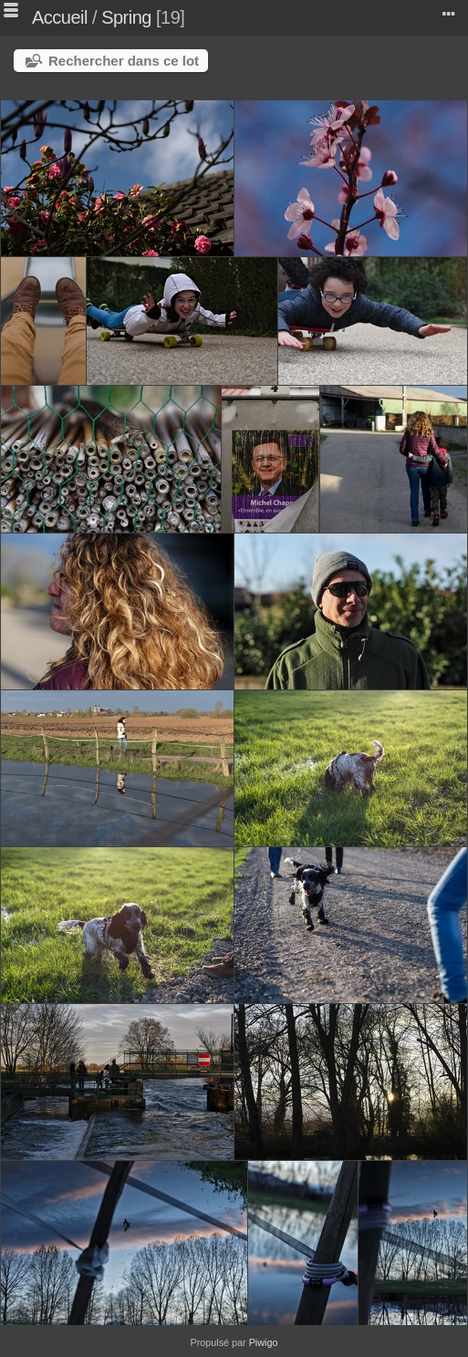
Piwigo (263, 1342)
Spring (126, 17)
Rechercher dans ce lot (123, 60)
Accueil (60, 17)
